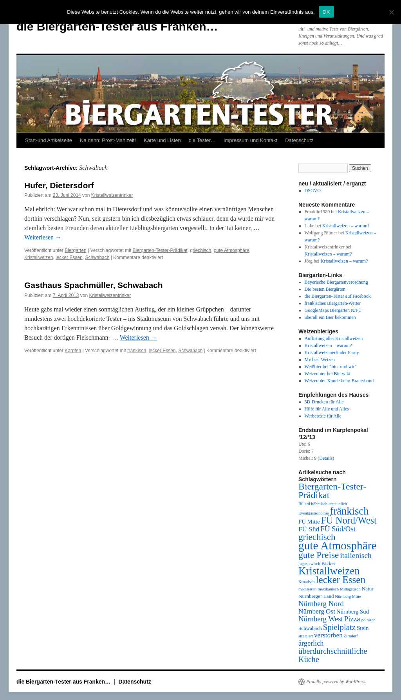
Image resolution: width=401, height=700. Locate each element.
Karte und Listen (162, 140)
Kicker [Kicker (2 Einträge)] (329, 563)
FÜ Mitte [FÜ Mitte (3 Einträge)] (309, 521)
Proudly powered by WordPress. (336, 681)
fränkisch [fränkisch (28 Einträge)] (349, 511)
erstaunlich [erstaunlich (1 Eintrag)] (338, 504)
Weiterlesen (42, 237)
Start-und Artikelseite (48, 140)
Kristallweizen (38, 257)
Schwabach (97, 257)
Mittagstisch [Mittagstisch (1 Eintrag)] (350, 589)
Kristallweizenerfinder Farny (332, 352)
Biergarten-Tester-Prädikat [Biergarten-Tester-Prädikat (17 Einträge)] (332, 490)
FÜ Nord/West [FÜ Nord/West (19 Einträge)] (349, 520)
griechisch (200, 250)
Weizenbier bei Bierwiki (327, 373)
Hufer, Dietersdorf (59, 185)
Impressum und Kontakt (250, 140)
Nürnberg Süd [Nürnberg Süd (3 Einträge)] (352, 611)
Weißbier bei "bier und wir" (331, 366)
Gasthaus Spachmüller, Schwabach (93, 285)
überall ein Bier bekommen (330, 317)
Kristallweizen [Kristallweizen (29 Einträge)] (329, 571)
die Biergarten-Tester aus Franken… (117, 26)
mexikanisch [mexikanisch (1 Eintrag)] (328, 589)
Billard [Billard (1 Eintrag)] (304, 504)
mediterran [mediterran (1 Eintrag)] (307, 589)
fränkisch (136, 350)
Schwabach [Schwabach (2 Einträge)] (310, 628)
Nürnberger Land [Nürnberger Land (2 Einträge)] (316, 596)
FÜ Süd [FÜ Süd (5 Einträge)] (308, 529)
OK (326, 12)
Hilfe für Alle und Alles (327, 409)
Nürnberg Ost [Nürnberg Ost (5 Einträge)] (316, 611)
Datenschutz (299, 140)
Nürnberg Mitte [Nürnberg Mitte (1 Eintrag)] (348, 596)
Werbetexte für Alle (323, 416)
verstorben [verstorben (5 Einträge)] (328, 635)
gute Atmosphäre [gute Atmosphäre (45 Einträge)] (337, 545)
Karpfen (73, 350)
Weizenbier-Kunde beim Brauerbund (339, 380)
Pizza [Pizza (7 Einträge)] (352, 619)
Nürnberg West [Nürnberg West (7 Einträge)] (320, 619)
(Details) (326, 458)
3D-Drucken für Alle (324, 402)
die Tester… (202, 140)
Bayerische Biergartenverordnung (336, 282)
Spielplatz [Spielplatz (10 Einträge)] (339, 627)
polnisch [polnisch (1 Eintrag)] (368, 620)
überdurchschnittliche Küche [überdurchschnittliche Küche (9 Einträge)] (332, 655)
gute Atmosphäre (231, 250)
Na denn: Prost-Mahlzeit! (108, 140)
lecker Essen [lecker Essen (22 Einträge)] (340, 579)
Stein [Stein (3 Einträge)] (362, 628)
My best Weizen (320, 359)
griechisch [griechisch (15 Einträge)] (317, 537)
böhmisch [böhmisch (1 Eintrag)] (319, 504)
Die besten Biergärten (325, 289)
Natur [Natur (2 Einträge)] (368, 589)
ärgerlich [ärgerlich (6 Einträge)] (310, 643)
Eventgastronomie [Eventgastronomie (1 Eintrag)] (313, 513)
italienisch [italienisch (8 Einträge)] (355, 555)
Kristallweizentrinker (112, 195)
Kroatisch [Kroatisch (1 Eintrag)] (306, 581)
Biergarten (75, 250)
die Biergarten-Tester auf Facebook (338, 296)
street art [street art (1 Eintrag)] (305, 636)
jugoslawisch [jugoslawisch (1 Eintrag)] (309, 563)
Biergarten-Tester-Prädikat (159, 250)
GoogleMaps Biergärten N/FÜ (333, 310)
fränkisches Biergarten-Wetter (333, 303)
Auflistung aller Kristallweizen (334, 338)
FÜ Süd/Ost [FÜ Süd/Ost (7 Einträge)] (338, 529)
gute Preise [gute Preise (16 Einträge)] (318, 555)
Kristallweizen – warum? (346, 226)
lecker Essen (69, 257)
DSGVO (313, 190)
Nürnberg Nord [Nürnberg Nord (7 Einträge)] (321, 603)
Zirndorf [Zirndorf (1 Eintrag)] (351, 636)
